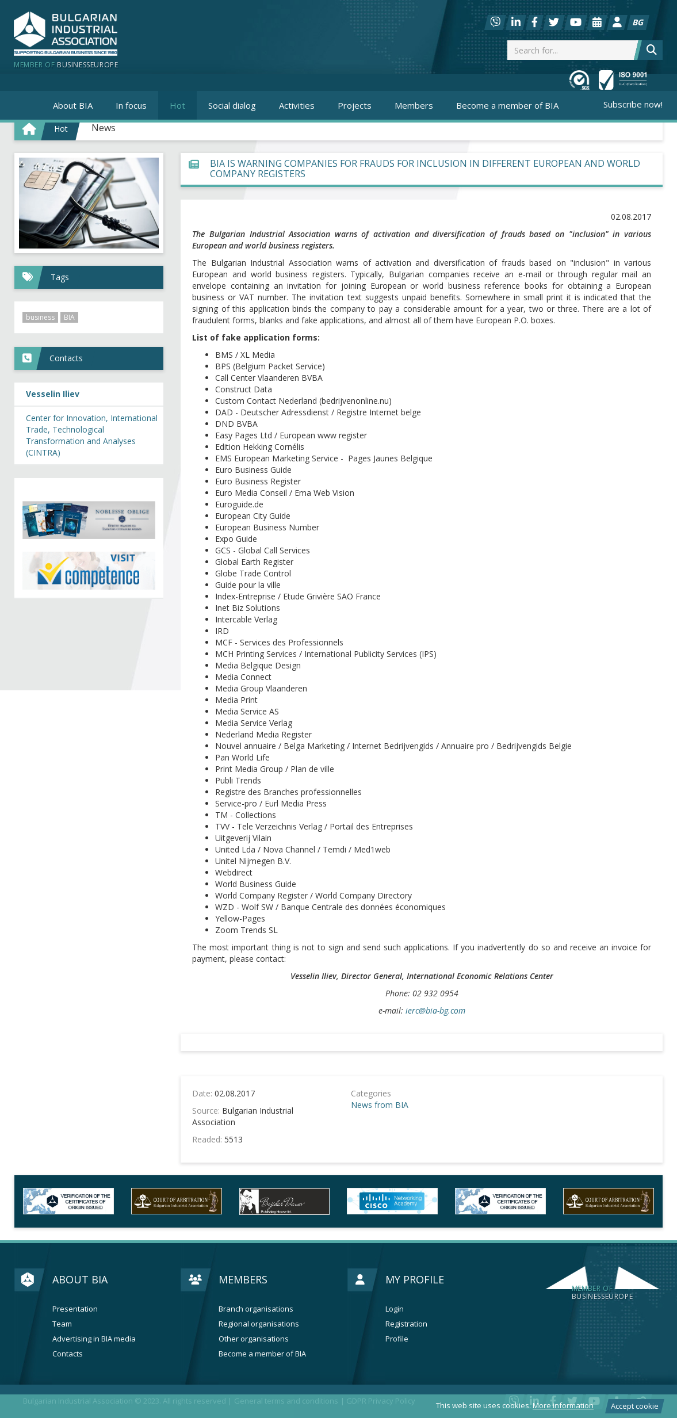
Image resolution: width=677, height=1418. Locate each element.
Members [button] (414, 105)
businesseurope (602, 1293)
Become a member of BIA (507, 105)
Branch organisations (256, 1309)
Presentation (75, 1309)
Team (62, 1324)
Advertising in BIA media (94, 1339)
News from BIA (379, 1104)
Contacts (67, 1354)
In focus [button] (131, 105)
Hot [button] (177, 105)
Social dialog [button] (232, 105)
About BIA (80, 1279)
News (103, 127)
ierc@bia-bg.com (435, 1010)
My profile (414, 1279)
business (40, 317)
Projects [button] (355, 105)
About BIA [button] (73, 105)
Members (243, 1279)
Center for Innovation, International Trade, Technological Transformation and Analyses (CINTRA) (92, 435)
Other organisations (254, 1339)
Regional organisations (259, 1324)
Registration (406, 1324)
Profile (396, 1339)
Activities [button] (297, 105)
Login (394, 1309)
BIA (69, 317)
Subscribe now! (633, 104)
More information (563, 1405)
